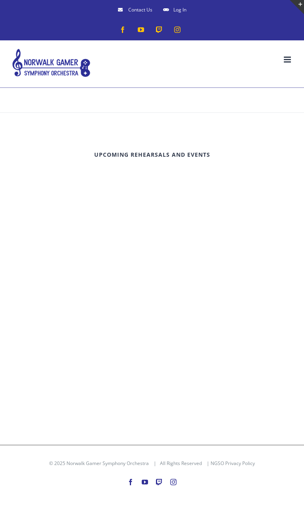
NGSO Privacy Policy (233, 463)
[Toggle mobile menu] (288, 59)
